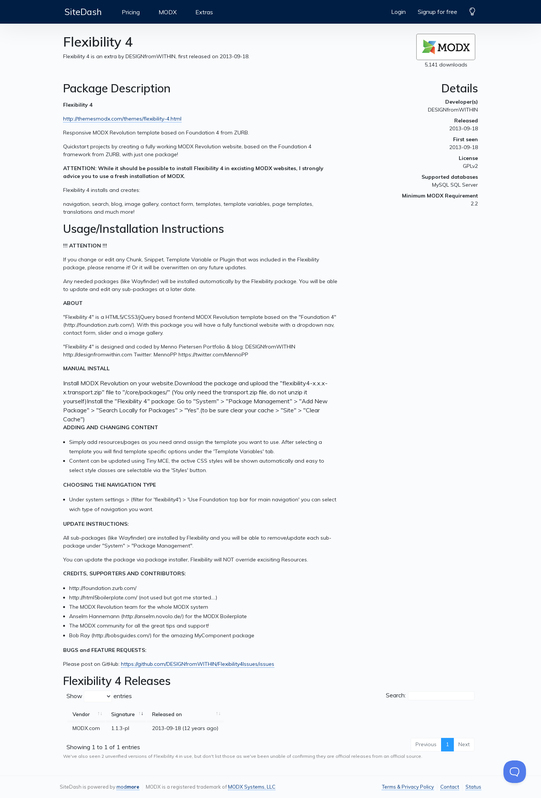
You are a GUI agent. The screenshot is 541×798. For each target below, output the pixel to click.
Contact (449, 787)
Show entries (99, 696)
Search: (430, 695)
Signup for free (437, 12)
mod (127, 787)
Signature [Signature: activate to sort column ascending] (123, 714)
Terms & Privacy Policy (408, 787)
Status (473, 787)
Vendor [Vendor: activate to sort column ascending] (81, 714)
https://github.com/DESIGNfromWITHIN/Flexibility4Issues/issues (197, 664)
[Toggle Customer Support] (514, 771)
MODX (168, 12)
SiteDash (83, 11)
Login (398, 12)
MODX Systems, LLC (251, 787)
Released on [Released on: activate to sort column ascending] (167, 714)
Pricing (131, 12)
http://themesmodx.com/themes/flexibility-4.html (122, 118)
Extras (204, 12)
